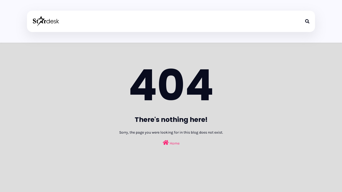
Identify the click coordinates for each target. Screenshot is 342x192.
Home (171, 143)
